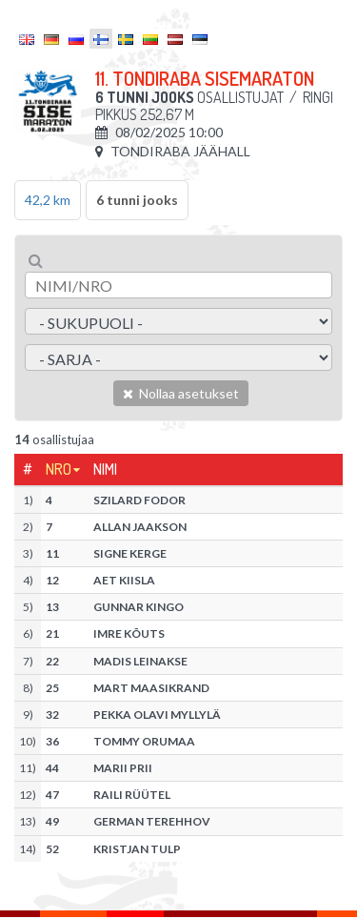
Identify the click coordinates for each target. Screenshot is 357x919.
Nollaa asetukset (181, 393)
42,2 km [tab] (47, 200)
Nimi (105, 469)
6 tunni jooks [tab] (137, 200)
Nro (58, 469)
